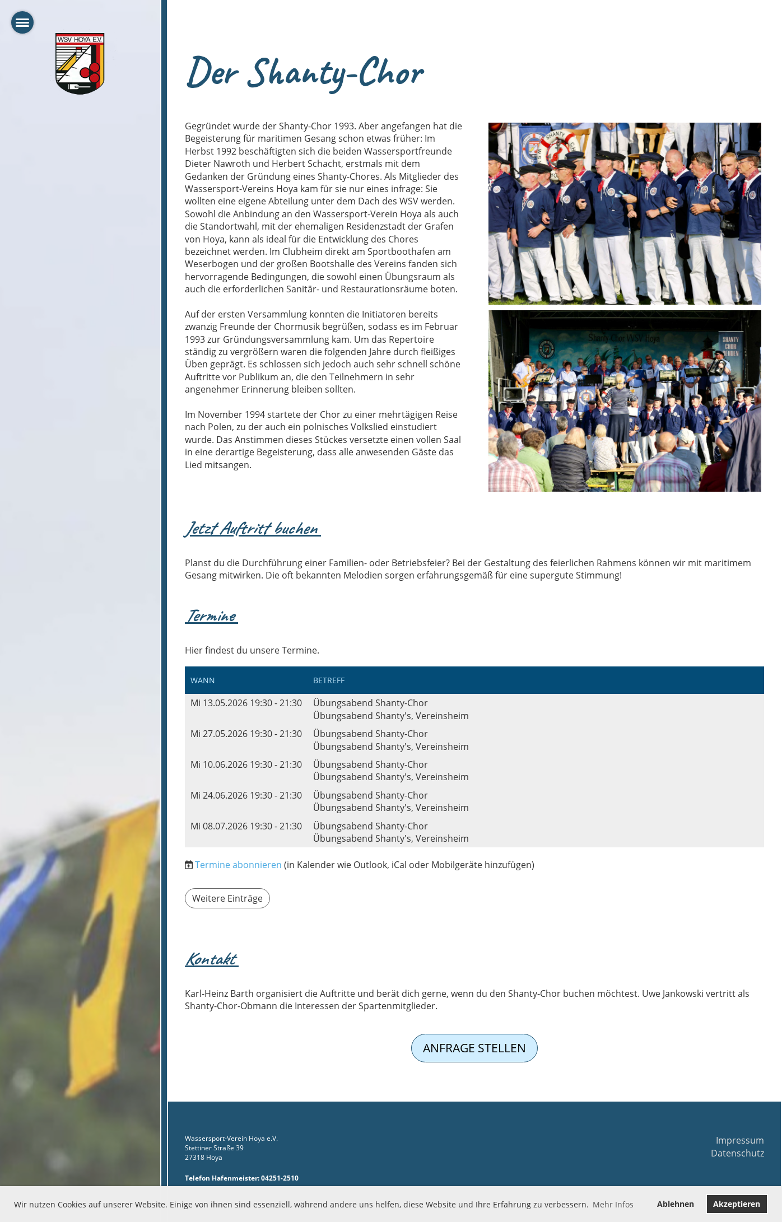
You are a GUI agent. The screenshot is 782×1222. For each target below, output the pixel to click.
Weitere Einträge (227, 898)
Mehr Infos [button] (613, 1204)
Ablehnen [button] (675, 1203)
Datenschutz (737, 1153)
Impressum (740, 1140)
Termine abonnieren (238, 865)
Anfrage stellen (474, 1048)
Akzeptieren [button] (736, 1203)
